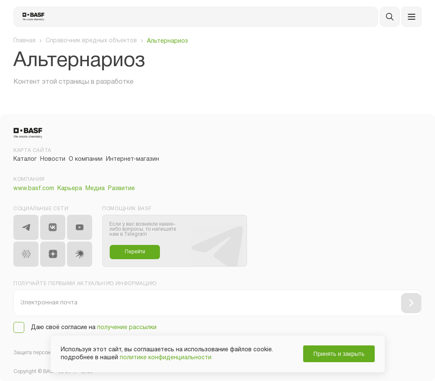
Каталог (25, 159)
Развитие (121, 188)
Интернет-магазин (132, 159)
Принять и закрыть (338, 353)
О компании (86, 159)
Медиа (95, 188)
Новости (52, 159)
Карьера (69, 188)
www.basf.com (33, 188)
